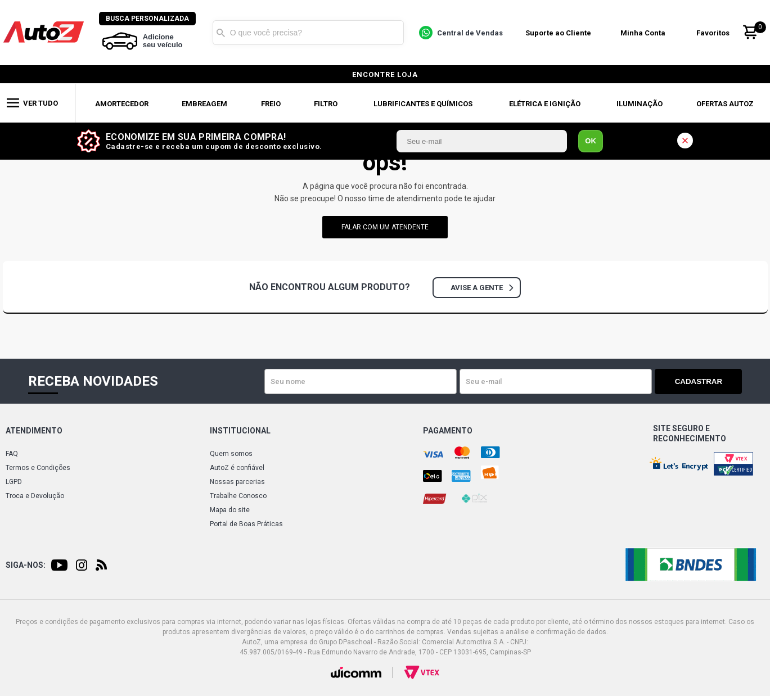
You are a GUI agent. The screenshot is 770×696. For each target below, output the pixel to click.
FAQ (12, 454)
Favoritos (713, 33)
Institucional (240, 430)
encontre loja (385, 74)
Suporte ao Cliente (559, 33)
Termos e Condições (38, 468)
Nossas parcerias (237, 482)
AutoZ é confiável (237, 468)
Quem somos (231, 454)
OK (590, 141)
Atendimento (34, 430)
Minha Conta (643, 33)
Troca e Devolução (35, 496)
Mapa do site (230, 510)
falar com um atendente (385, 227)
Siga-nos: (26, 565)
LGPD (14, 482)
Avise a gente (482, 287)
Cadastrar (702, 381)
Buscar (221, 32)
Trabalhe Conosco (238, 496)
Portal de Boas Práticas (246, 524)
